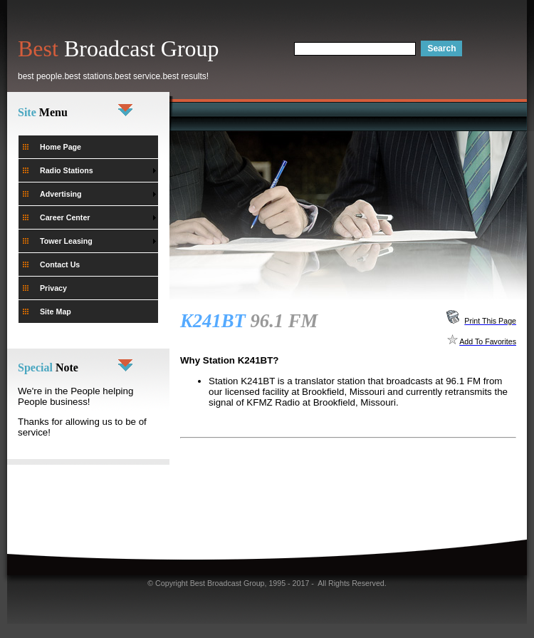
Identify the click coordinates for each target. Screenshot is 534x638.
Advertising (61, 194)
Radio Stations (66, 170)
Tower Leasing (66, 241)
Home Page (60, 147)
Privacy (53, 288)
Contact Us (60, 264)
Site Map (55, 311)
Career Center (65, 217)
